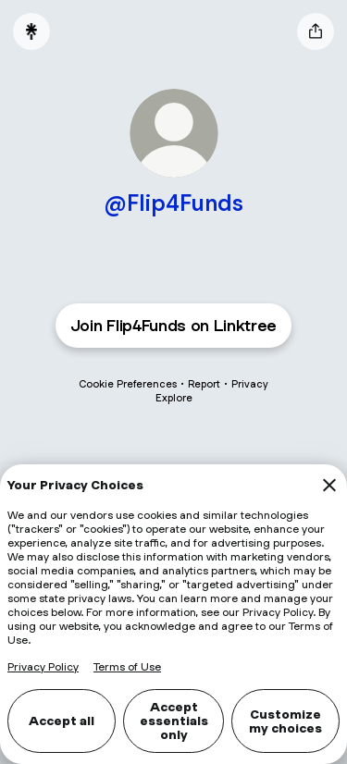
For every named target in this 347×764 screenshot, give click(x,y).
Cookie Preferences (128, 383)
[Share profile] (315, 31)
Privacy (249, 383)
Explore (173, 397)
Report (204, 383)
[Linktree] (31, 31)
